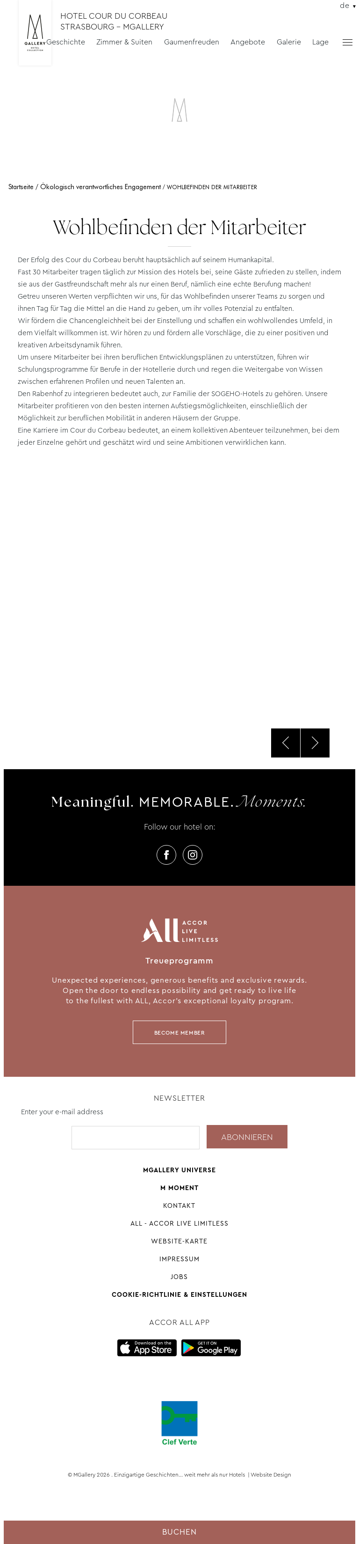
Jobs (179, 1276)
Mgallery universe (179, 1170)
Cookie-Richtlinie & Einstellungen (179, 1294)
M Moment (179, 1187)
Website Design (271, 1474)
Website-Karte (179, 1241)
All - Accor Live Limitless (179, 1223)
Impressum (179, 1259)
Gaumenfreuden (191, 42)
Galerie (289, 42)
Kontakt (179, 1205)
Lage (320, 42)
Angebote (247, 42)
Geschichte (65, 42)
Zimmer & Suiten (124, 42)
